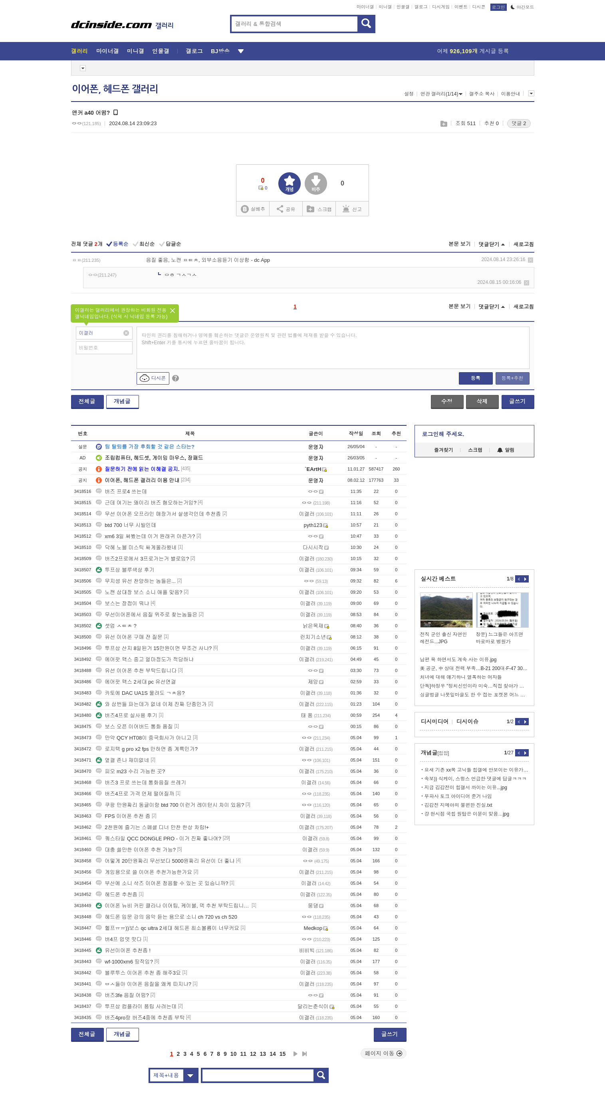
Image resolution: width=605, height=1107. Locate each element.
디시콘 (479, 6)
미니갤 (385, 6)
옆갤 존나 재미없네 (122, 760)
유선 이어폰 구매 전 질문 (129, 637)
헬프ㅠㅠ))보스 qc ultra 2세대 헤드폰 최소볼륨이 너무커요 (167, 928)
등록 (475, 378)
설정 (409, 94)
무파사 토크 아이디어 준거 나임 (458, 796)
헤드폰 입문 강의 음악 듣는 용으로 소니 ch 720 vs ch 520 (166, 917)
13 (263, 1054)
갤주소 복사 (481, 94)
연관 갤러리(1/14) (442, 94)
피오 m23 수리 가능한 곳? (130, 771)
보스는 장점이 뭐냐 (122, 603)
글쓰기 (517, 401)
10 (233, 1054)
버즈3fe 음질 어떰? (122, 995)
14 (273, 1054)
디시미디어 (435, 721)
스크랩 (443, 123)
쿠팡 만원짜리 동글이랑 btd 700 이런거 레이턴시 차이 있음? (170, 805)
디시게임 (441, 6)
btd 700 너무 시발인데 (126, 525)
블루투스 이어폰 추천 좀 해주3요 (138, 973)
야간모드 (522, 7)
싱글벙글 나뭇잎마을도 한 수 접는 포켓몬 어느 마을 (474, 695)
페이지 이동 (384, 1053)
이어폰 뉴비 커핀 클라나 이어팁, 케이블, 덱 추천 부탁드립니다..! (173, 906)
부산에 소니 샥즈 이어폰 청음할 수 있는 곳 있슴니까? (162, 883)
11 (243, 1054)
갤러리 (79, 51)
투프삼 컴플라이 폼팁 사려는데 (136, 1006)
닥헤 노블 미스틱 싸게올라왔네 (136, 548)
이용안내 (510, 94)
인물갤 (403, 6)
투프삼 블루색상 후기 (125, 570)
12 (253, 1054)
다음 (295, 1054)
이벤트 (461, 6)
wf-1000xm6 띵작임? (124, 962)
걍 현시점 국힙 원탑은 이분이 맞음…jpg (467, 814)
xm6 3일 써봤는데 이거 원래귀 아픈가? (145, 536)
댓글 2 (519, 123)
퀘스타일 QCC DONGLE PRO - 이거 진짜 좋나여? (158, 839)
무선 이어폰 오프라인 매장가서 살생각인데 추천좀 (158, 514)
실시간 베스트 (438, 579)
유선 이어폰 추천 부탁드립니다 (136, 671)
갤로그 (421, 6)
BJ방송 (220, 51)
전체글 (87, 401)
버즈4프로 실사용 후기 (126, 715)
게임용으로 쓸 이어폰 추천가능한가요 (144, 872)
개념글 (122, 401)
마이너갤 (365, 6)
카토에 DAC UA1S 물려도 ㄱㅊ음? (140, 693)
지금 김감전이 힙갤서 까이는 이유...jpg (465, 787)
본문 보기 (459, 244)
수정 (446, 401)
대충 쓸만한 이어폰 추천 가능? (136, 850)
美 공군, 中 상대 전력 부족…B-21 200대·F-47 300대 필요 (474, 668)
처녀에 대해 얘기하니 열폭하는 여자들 (461, 677)
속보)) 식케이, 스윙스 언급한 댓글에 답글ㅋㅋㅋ (475, 779)
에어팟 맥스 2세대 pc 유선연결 (136, 682)
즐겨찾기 (443, 450)
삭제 (530, 260)
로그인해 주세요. (443, 434)
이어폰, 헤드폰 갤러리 (115, 89)
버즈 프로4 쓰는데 (121, 492)
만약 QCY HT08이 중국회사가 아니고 (143, 738)
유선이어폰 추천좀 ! (123, 950)
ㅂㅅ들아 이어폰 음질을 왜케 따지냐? (143, 984)
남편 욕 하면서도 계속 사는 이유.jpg (458, 659)
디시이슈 (467, 721)
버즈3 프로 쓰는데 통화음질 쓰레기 (141, 783)
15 (283, 1054)
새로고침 (524, 244)
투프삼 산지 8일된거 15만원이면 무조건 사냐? (154, 648)
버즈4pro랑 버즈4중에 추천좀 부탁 (140, 1018)
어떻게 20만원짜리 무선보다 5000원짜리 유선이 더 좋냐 (165, 861)
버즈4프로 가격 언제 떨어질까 (135, 794)
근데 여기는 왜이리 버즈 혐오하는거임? (146, 503)
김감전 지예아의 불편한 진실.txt (458, 805)
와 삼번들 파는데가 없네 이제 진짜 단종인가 (151, 704)
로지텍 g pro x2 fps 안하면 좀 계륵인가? (147, 749)
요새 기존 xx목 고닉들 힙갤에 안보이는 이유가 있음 (476, 770)
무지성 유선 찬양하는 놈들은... (136, 581)
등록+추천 (512, 378)
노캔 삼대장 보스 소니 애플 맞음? (139, 592)
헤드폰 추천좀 (116, 895)
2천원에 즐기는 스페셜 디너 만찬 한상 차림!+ (152, 827)
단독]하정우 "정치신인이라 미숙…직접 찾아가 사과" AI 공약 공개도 (474, 686)
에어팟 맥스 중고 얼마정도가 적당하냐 (144, 659)
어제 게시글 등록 (473, 51)
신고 (352, 209)
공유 (286, 209)
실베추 (252, 209)
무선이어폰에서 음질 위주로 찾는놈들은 (146, 615)
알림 (505, 450)
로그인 (498, 7)
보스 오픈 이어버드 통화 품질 (134, 727)
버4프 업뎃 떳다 (118, 939)
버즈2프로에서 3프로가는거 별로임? (142, 559)
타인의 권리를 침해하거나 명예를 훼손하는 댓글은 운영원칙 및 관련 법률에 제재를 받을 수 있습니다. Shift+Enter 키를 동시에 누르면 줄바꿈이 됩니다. (249, 339)
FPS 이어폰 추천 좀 (123, 816)
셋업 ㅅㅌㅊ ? (116, 626)
